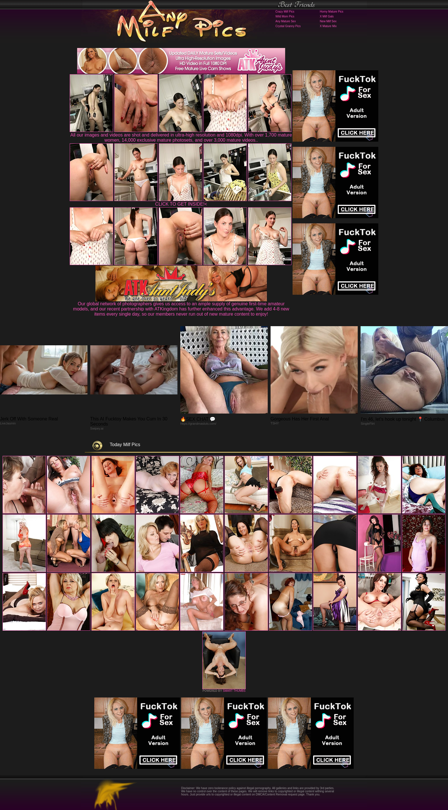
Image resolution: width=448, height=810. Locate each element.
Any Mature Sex (285, 21)
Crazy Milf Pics (284, 11)
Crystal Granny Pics (288, 26)
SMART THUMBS (234, 690)
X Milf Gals (326, 16)
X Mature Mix (328, 26)
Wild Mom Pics (284, 16)
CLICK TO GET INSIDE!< (181, 204)
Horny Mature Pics (331, 11)
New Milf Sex (328, 21)
